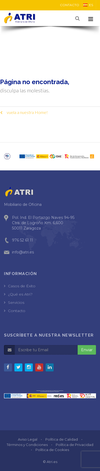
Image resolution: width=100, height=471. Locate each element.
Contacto (16, 310)
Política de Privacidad (74, 445)
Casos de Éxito (21, 286)
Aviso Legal (27, 439)
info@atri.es (23, 252)
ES (88, 5)
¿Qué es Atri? (20, 294)
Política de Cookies (52, 450)
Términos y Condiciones (27, 445)
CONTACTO (69, 5)
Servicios (16, 302)
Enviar (87, 349)
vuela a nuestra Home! (24, 112)
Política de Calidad (61, 439)
